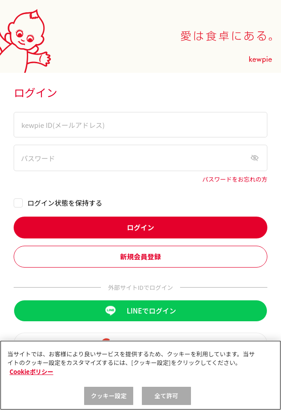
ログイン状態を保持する (64, 203)
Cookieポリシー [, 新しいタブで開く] (31, 371)
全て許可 (167, 395)
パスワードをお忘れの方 (234, 179)
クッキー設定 (109, 395)
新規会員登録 (140, 256)
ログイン (140, 227)
